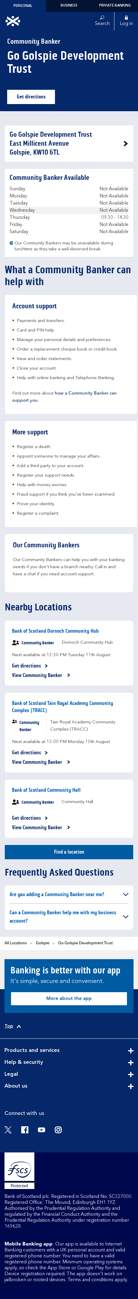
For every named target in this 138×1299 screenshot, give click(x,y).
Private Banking (115, 5)
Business (69, 5)
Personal (22, 6)
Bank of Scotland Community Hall (46, 790)
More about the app (69, 998)
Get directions (36, 98)
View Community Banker (41, 675)
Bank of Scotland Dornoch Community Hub (55, 631)
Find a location (69, 852)
